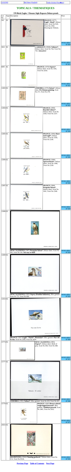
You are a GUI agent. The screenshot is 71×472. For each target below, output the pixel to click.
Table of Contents (37, 463)
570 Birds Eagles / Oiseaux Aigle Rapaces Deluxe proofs (36, 13)
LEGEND (4, 2)
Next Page (50, 463)
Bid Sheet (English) (30, 2)
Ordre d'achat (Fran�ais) (55, 2)
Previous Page (22, 463)
